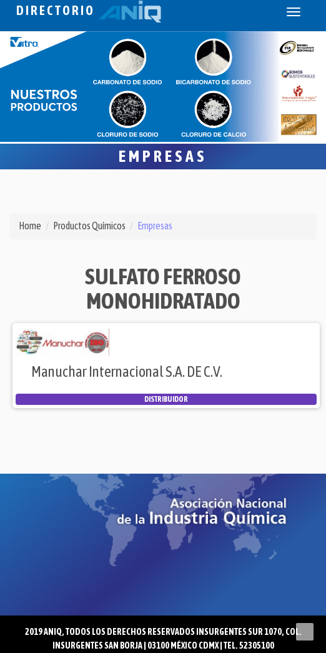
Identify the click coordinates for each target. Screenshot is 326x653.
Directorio (88, 10)
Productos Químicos (89, 225)
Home (30, 225)
